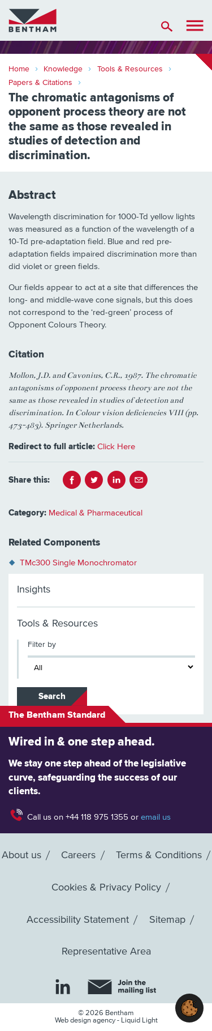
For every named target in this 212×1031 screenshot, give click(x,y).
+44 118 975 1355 (97, 817)
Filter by (42, 645)
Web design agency (86, 1020)
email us (156, 817)
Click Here (116, 446)
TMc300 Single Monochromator (78, 563)
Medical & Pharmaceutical (95, 513)
